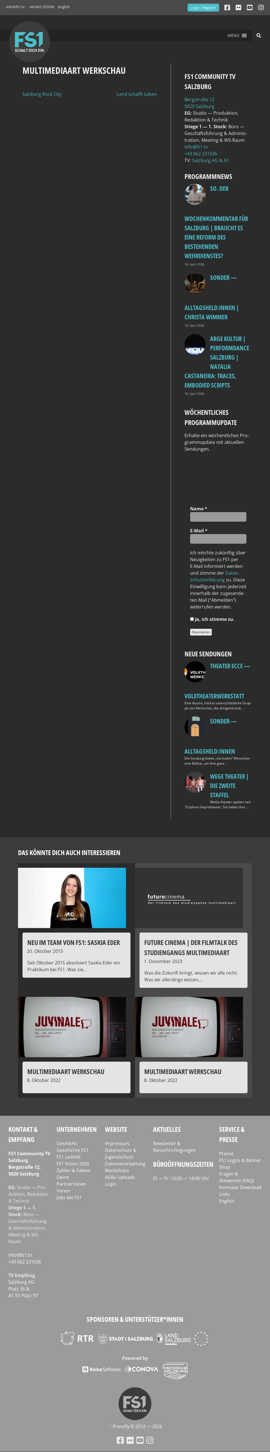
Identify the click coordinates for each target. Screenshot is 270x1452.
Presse (226, 1153)
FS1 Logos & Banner (240, 1160)
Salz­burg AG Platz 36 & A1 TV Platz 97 (23, 1289)
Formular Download (240, 1187)
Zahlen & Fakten (74, 1170)
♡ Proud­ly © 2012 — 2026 (135, 1426)
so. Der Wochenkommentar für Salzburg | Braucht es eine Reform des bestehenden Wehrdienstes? (216, 222)
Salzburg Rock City (41, 94)
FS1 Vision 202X (73, 1164)
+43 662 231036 (41, 6)
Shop (224, 1167)
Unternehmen (77, 1129)
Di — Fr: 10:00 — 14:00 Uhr (181, 1178)
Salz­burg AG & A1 (210, 160)
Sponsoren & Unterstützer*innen (135, 1319)
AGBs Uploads (120, 1177)
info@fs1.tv (15, 6)
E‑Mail (199, 531)
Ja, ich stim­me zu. (212, 619)
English (64, 6)
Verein (63, 1191)
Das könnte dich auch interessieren (69, 852)
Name (198, 509)
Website (116, 1129)
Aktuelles (167, 1129)
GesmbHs (67, 1143)
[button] (233, 35)
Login (110, 1184)
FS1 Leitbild (68, 1157)
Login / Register (203, 7)
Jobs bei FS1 (69, 1197)
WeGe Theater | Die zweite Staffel (229, 785)
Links (224, 1194)
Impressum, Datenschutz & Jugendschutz (120, 1150)
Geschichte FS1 (73, 1150)
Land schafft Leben (137, 94)
